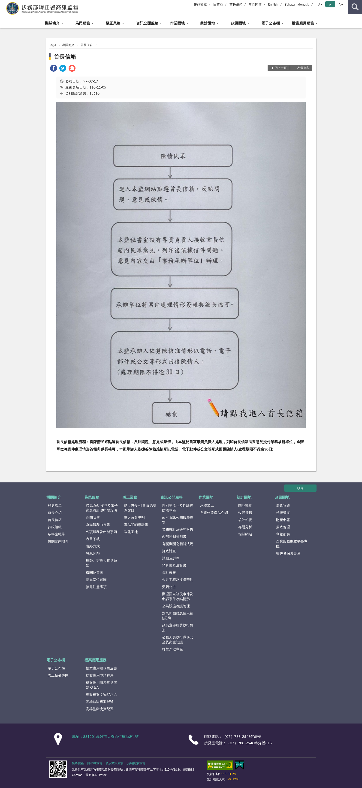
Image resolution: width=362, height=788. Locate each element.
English (273, 4)
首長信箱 (235, 4)
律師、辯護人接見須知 (101, 562)
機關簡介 (52, 23)
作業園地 (177, 23)
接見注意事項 (96, 587)
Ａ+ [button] (340, 4)
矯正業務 (113, 23)
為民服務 (82, 23)
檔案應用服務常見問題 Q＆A (101, 684)
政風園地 (238, 23)
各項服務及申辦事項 (101, 532)
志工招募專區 (58, 675)
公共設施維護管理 (176, 606)
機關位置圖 (94, 572)
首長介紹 (55, 512)
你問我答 (93, 517)
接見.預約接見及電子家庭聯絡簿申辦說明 (102, 507)
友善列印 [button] (303, 68)
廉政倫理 (283, 527)
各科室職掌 (56, 534)
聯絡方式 (93, 546)
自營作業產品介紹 (214, 512)
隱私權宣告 (94, 763)
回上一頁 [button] (281, 68)
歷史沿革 (55, 505)
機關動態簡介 (58, 541)
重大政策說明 (134, 517)
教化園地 (131, 532)
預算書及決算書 (174, 565)
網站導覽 (200, 4)
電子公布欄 (270, 23)
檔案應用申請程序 (100, 675)
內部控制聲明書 (174, 536)
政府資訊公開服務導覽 (177, 519)
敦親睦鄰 (93, 553)
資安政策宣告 (115, 763)
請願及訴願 (170, 558)
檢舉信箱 (78, 763)
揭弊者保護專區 (288, 553)
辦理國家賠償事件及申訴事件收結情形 (177, 596)
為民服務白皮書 (98, 524)
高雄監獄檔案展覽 (100, 701)
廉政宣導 (283, 505)
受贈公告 (169, 587)
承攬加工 (207, 505)
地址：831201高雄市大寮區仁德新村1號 (105, 736)
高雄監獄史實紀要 (100, 709)
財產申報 (283, 520)
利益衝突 (283, 534)
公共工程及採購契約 (177, 579)
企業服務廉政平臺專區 (291, 543)
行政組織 (55, 527)
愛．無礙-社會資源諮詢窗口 (140, 507)
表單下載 (93, 539)
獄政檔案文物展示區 (101, 694)
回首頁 (218, 4)
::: (4, 3)
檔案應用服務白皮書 (101, 668)
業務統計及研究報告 (177, 529)
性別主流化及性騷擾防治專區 (177, 507)
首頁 (53, 45)
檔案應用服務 (303, 23)
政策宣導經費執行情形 (177, 627)
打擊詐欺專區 (172, 649)
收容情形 (245, 512)
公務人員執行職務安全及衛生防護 (177, 639)
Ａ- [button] (320, 4)
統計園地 (207, 23)
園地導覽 (245, 505)
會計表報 (169, 572)
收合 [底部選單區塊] (300, 488)
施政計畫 (169, 551)
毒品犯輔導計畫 (136, 524)
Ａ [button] (330, 4)
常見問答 (255, 4)
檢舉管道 (283, 512)
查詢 (355, 7)
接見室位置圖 (96, 579)
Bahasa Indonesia (297, 4)
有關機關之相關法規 (177, 544)
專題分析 (245, 527)
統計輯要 (245, 520)
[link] (53, 69)
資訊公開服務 (147, 23)
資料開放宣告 (136, 763)
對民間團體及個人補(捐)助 (177, 615)
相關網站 (245, 534)
